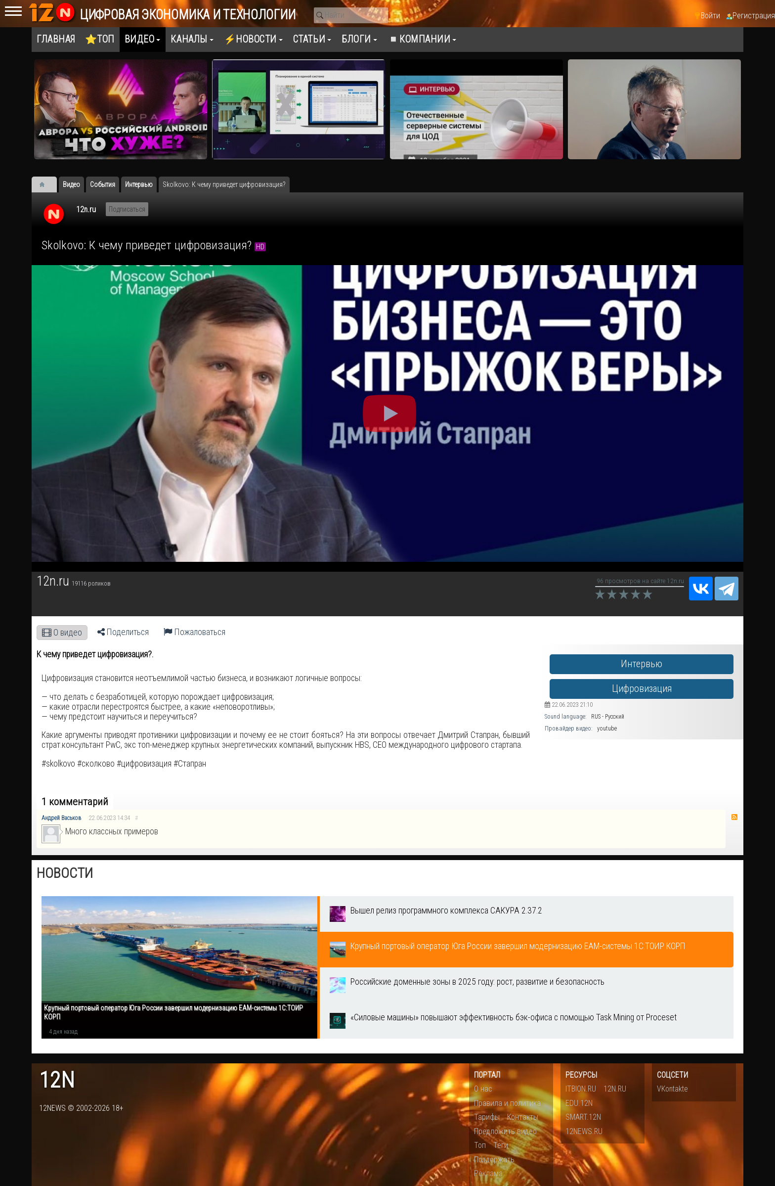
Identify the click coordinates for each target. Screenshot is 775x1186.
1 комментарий (75, 802)
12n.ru (86, 209)
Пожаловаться (194, 632)
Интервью (641, 664)
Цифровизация (642, 688)
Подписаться (127, 209)
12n (57, 1080)
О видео (62, 633)
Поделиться (123, 632)
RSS (734, 817)
